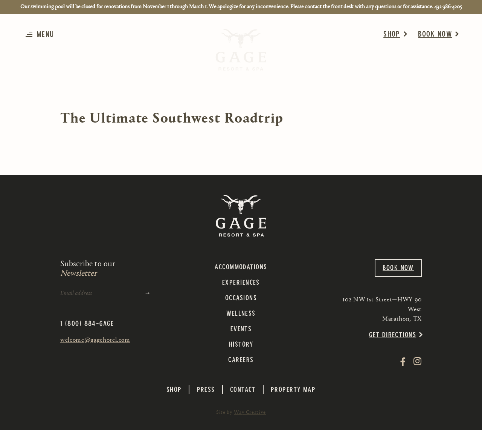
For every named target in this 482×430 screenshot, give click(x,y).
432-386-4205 (448, 6)
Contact (243, 389)
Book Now (435, 33)
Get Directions (392, 334)
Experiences (241, 282)
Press (206, 389)
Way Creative (250, 412)
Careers (240, 359)
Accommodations (241, 266)
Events (241, 328)
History (241, 343)
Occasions (241, 297)
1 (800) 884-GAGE (87, 323)
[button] (42, 34)
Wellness (241, 313)
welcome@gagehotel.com (95, 339)
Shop (391, 33)
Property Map (293, 389)
